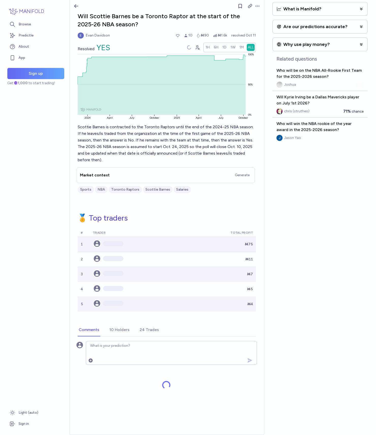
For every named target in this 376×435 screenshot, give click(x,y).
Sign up (36, 73)
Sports (85, 189)
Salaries (182, 189)
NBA (101, 189)
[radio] (208, 47)
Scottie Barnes (157, 189)
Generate (242, 175)
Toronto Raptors (125, 189)
